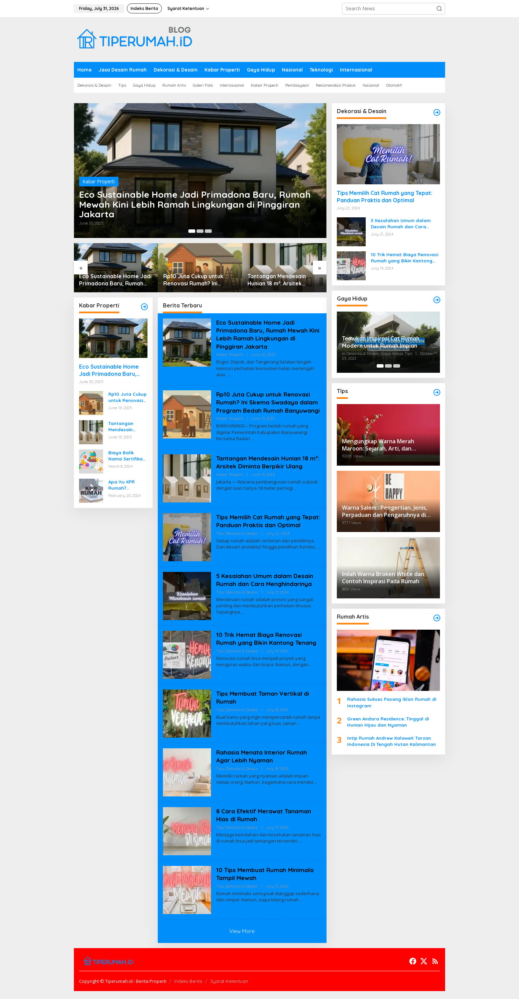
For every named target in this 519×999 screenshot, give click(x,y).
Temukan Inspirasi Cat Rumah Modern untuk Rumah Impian (380, 342)
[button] (439, 8)
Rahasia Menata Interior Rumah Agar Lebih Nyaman (262, 764)
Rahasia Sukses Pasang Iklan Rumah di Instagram (391, 702)
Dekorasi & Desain (241, 549)
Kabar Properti (98, 177)
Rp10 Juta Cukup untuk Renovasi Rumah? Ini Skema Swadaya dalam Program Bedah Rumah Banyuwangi (194, 280)
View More (242, 939)
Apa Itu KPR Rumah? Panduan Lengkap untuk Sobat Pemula (125, 485)
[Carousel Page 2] (200, 231)
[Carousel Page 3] (208, 231)
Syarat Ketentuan (229, 989)
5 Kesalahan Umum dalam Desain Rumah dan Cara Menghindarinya (265, 588)
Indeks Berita (188, 989)
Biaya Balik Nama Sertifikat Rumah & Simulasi (126, 456)
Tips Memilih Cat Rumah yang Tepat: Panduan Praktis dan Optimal (259, 533)
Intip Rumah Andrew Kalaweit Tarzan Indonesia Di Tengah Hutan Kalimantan (391, 741)
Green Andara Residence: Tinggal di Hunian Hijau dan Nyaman (388, 722)
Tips (220, 549)
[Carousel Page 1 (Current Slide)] (191, 231)
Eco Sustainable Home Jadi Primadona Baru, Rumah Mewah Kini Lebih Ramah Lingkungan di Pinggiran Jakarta (196, 202)
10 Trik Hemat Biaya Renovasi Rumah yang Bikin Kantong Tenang (267, 646)
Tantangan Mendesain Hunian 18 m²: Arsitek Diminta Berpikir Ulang (277, 280)
